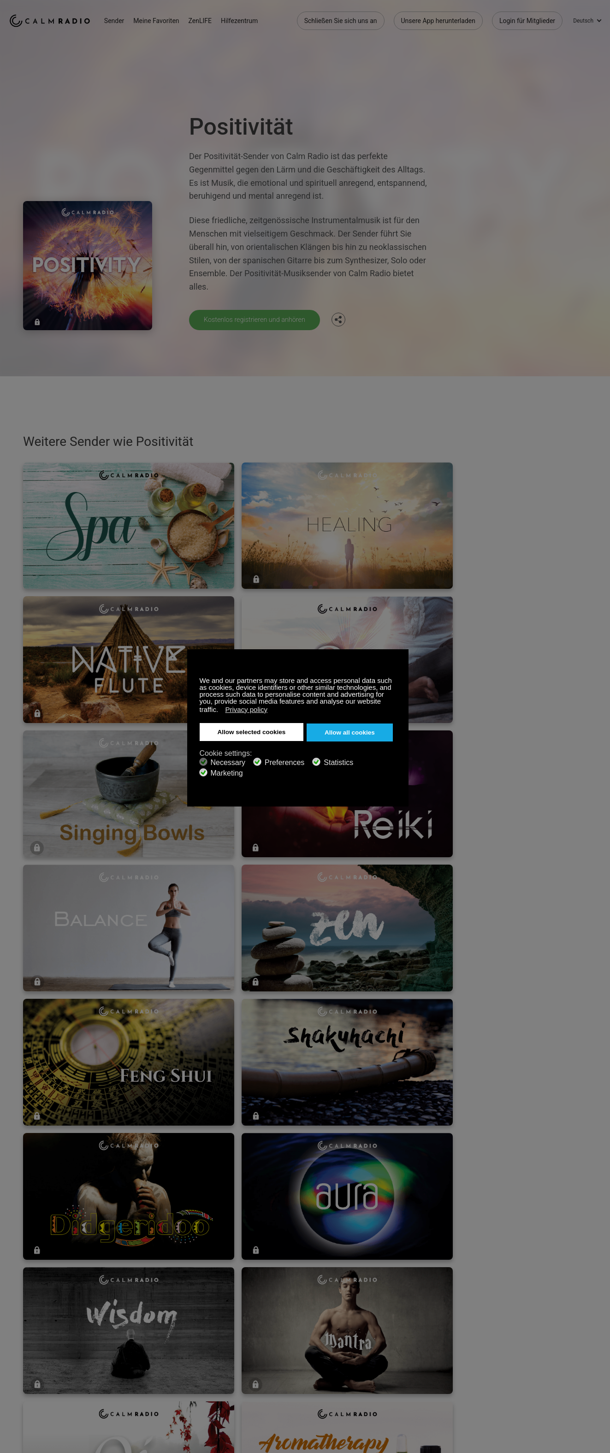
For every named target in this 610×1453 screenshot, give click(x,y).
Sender (128, 18)
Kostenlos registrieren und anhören (260, 319)
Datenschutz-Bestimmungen (157, 1388)
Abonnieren (133, 1343)
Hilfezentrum (252, 18)
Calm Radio (56, 18)
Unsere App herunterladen (438, 18)
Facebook (534, 1342)
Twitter (564, 1342)
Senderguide (243, 1373)
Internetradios (29, 1373)
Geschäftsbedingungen (42, 1388)
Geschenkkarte (30, 1358)
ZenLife (127, 1358)
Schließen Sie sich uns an (340, 18)
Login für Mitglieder (527, 18)
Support (20, 1343)
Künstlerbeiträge (140, 1373)
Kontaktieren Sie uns (254, 1343)
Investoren (240, 1388)
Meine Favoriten (170, 18)
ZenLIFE (213, 18)
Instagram (595, 1342)
